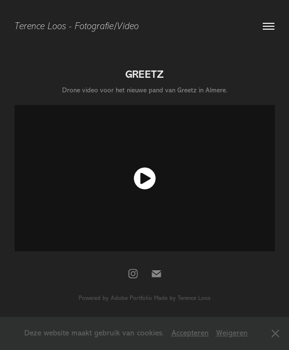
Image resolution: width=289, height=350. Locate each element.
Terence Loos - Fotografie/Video (77, 26)
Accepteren (190, 333)
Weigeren (232, 333)
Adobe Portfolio (131, 298)
